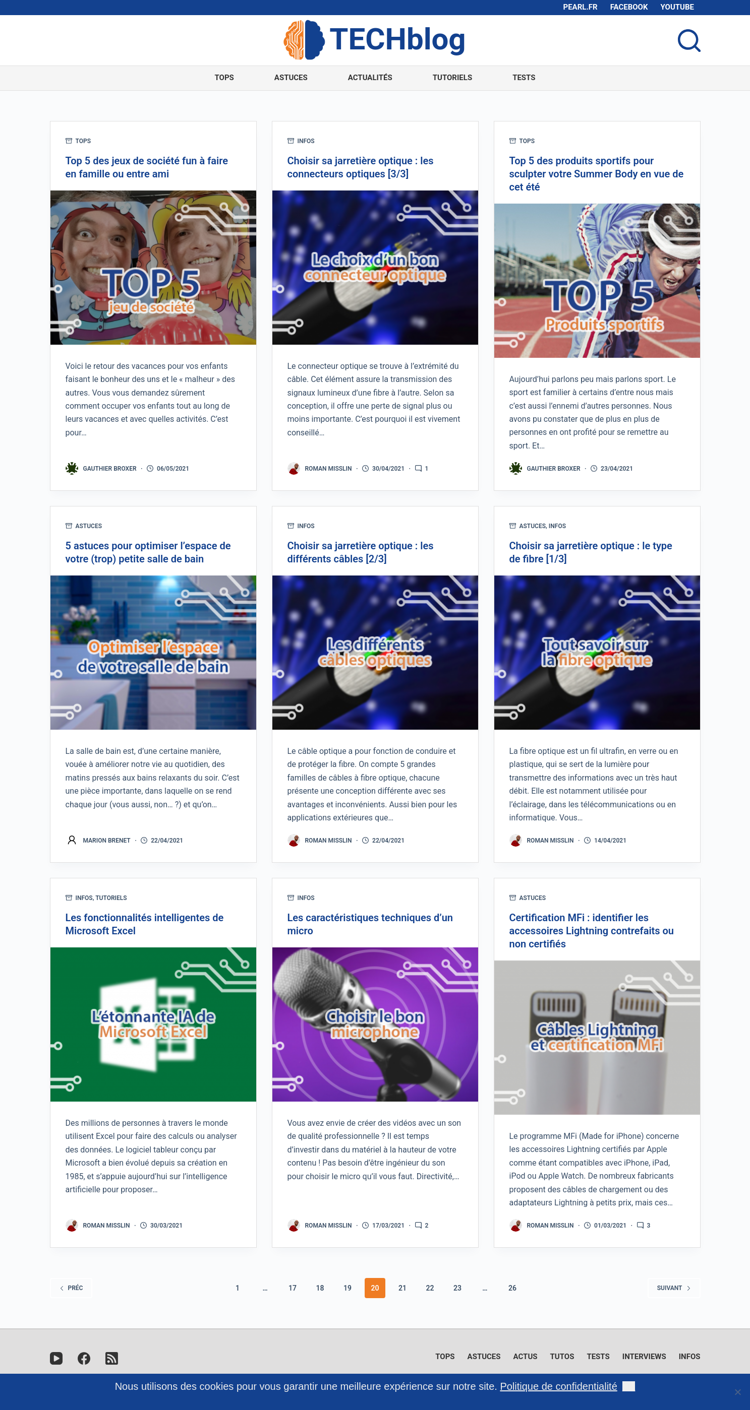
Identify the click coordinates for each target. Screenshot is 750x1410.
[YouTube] (56, 1358)
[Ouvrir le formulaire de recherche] (689, 40)
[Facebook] (84, 1358)
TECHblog (397, 39)
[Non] (737, 1392)
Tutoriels (452, 77)
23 (457, 1288)
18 (320, 1288)
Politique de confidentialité (558, 1386)
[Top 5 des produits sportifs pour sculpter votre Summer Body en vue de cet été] (597, 281)
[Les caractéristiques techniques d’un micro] (375, 1024)
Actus (525, 1356)
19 (347, 1288)
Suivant (674, 1288)
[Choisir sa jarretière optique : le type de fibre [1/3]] (597, 652)
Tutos (562, 1356)
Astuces (291, 77)
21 (402, 1288)
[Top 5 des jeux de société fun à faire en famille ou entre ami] (153, 267)
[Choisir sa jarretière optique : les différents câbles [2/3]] (375, 652)
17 (293, 1288)
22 (430, 1288)
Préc (71, 1288)
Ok (629, 1386)
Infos (306, 141)
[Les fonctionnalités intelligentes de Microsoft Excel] (153, 1024)
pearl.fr (580, 7)
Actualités (370, 77)
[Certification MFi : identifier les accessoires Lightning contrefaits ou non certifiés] (597, 1037)
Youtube (678, 7)
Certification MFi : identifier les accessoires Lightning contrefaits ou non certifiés (591, 931)
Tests (523, 77)
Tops (224, 77)
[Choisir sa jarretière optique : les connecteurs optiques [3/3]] (375, 267)
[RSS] (111, 1358)
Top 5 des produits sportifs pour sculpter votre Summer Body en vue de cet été (596, 174)
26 (512, 1288)
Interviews (644, 1356)
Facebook (629, 7)
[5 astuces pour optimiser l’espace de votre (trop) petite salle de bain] (153, 652)
